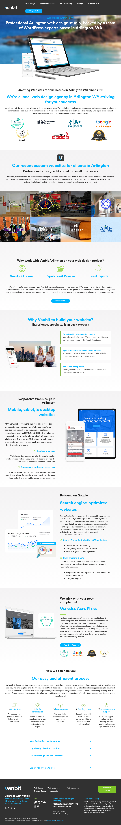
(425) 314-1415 (93, 4)
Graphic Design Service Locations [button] (46, 756)
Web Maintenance (47, 4)
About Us (54, 791)
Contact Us (34, 11)
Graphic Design (40, 791)
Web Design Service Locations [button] (45, 741)
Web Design (30, 4)
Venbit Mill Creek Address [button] (43, 768)
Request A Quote (107, 789)
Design (80, 4)
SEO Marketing (66, 4)
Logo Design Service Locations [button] (45, 748)
